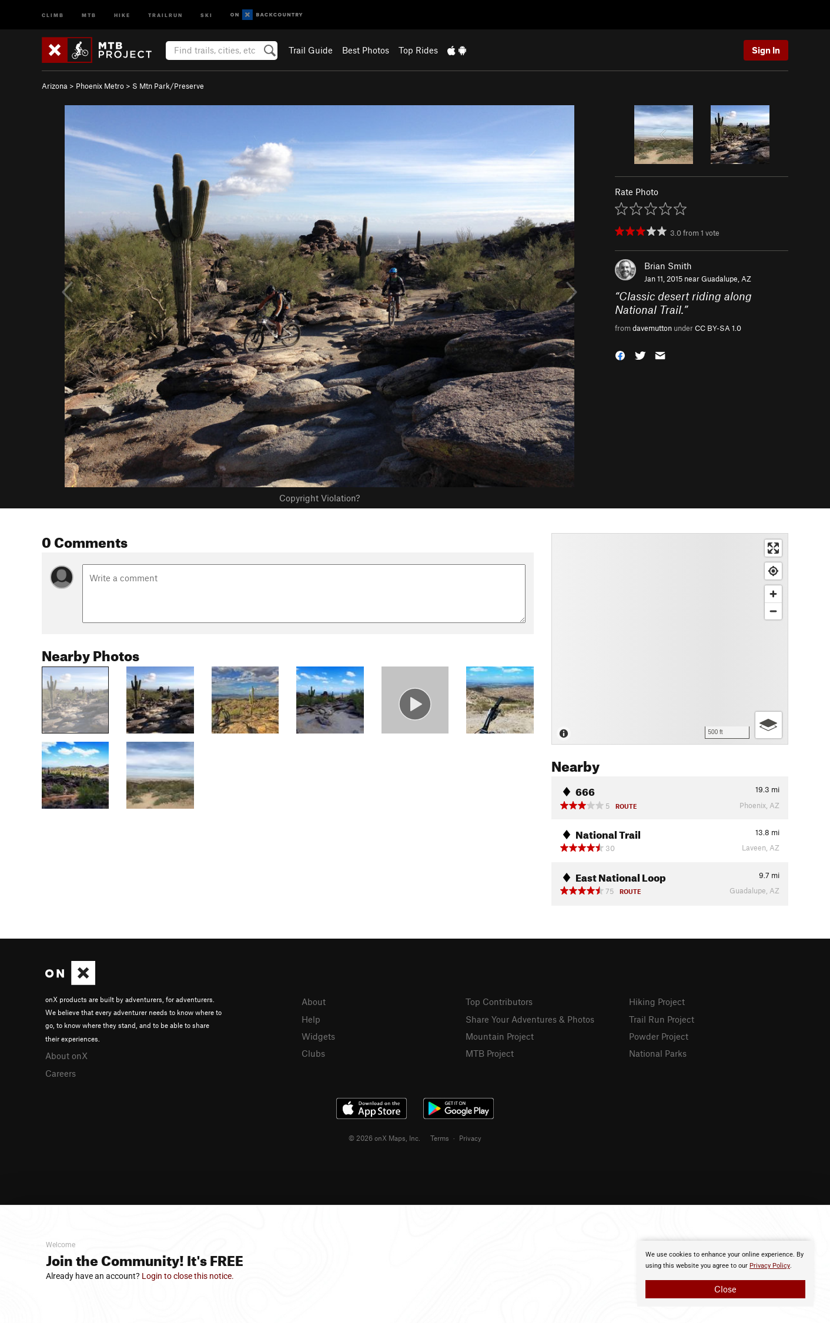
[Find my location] (773, 571)
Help (311, 1019)
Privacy (470, 1138)
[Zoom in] (773, 593)
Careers (60, 1073)
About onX (66, 1055)
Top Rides (418, 50)
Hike (122, 14)
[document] (725, 1273)
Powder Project (658, 1036)
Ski (206, 14)
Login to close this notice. (188, 1276)
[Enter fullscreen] (773, 548)
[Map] (670, 639)
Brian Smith (668, 265)
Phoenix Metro (100, 86)
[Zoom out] (773, 610)
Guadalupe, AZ (726, 278)
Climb (53, 14)
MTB (89, 14)
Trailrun (165, 14)
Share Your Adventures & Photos (530, 1019)
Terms (439, 1138)
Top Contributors (499, 1001)
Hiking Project (657, 1001)
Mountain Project (500, 1036)
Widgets (318, 1036)
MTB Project (490, 1053)
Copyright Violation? (319, 498)
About (314, 1001)
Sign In (766, 50)
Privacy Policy (769, 1266)
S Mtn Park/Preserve (168, 86)
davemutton (652, 328)
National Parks (658, 1053)
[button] (620, 354)
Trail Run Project (661, 1019)
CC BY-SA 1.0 (718, 328)
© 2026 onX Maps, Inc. (384, 1138)
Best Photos (365, 50)
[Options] (768, 725)
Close (725, 1289)
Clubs (313, 1053)
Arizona (55, 86)
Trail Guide (311, 50)
